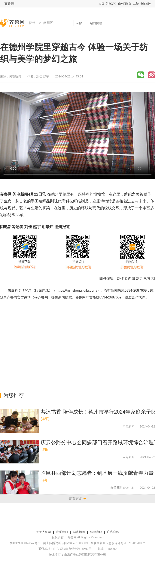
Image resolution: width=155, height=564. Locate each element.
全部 (79, 23)
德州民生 (50, 23)
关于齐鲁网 (43, 532)
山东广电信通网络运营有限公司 (85, 554)
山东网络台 (124, 3)
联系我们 (62, 532)
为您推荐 (13, 395)
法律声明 (96, 532)
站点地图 (79, 532)
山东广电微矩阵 (142, 3)
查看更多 (75, 498)
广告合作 (113, 532)
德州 (32, 23)
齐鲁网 (9, 4)
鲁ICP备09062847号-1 (25, 543)
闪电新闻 (111, 3)
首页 (101, 3)
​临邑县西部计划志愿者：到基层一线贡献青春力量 (97, 473)
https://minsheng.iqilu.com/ (77, 290)
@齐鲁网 (41, 297)
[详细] (45, 419)
